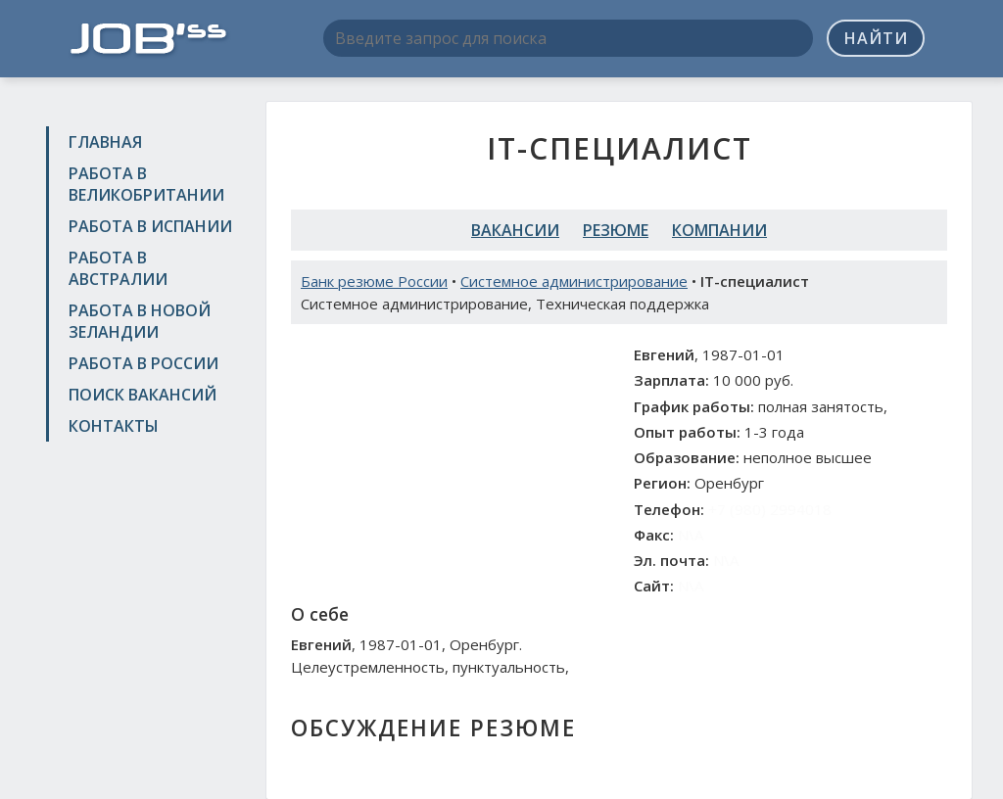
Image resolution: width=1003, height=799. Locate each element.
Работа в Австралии (118, 268)
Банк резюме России (374, 281)
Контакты (114, 426)
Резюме (615, 230)
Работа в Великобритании (146, 184)
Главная (105, 142)
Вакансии (515, 230)
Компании (719, 230)
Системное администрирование (574, 281)
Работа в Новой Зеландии (140, 321)
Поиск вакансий (142, 394)
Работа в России (143, 363)
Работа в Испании (150, 226)
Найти (876, 38)
